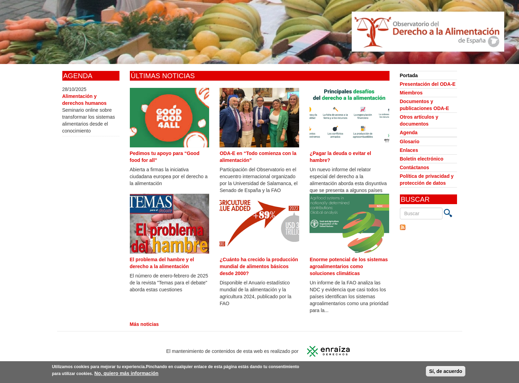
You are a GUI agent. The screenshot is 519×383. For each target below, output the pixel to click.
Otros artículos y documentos (419, 120)
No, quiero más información (127, 374)
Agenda (409, 132)
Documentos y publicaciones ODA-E (424, 105)
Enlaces (409, 150)
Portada (409, 75)
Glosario (410, 141)
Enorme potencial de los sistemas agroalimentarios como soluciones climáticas (349, 266)
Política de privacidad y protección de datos (427, 179)
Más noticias (144, 324)
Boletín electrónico (422, 159)
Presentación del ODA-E (428, 84)
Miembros (411, 92)
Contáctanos (414, 167)
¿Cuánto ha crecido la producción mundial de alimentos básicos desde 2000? (259, 266)
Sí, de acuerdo (445, 372)
